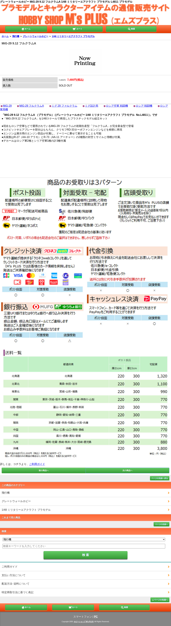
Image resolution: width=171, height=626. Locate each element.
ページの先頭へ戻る (159, 478)
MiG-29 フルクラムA (31, 105)
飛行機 (15, 36)
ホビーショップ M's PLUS (84, 622)
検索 (131, 28)
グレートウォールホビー (35, 36)
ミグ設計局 (91, 105)
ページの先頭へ (161, 524)
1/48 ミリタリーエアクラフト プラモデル (73, 36)
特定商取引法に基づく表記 (17, 592)
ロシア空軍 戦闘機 (117, 105)
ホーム (25, 28)
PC (96, 616)
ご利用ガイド (37, 464)
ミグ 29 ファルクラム (64, 105)
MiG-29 (7, 105)
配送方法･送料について (15, 583)
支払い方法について (13, 575)
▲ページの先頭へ (160, 600)
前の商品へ (44, 470)
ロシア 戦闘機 (144, 105)
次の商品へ (127, 470)
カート (77, 28)
